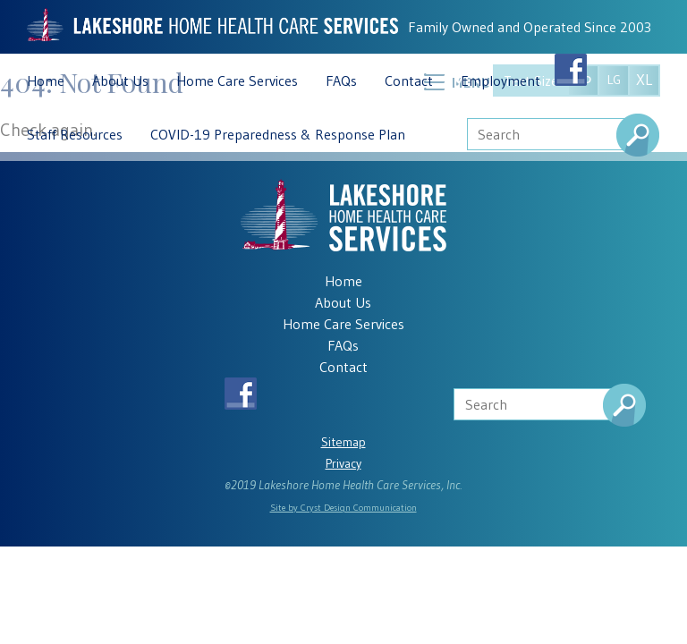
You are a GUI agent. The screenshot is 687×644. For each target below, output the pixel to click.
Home (45, 80)
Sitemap (343, 442)
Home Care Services (237, 80)
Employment (500, 80)
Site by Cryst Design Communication (343, 507)
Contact (409, 80)
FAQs (341, 80)
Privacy (343, 463)
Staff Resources (75, 134)
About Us (120, 80)
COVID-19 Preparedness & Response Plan (277, 134)
